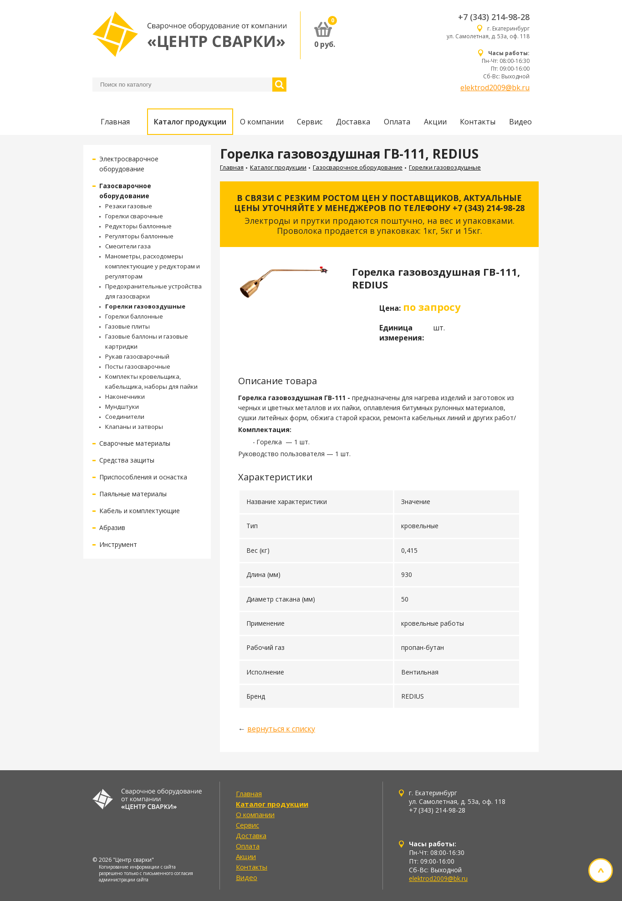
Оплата (397, 122)
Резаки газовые (128, 206)
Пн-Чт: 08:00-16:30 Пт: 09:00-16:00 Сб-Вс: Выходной (506, 64)
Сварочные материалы (134, 443)
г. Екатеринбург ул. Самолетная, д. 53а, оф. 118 (488, 32)
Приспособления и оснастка (143, 477)
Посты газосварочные (137, 366)
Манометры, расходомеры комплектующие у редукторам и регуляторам (152, 266)
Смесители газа (128, 246)
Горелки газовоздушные (145, 306)
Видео (520, 122)
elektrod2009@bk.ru (495, 87)
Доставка (353, 122)
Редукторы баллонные (138, 226)
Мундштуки (122, 406)
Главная (115, 122)
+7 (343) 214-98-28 (494, 16)
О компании (262, 122)
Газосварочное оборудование (358, 167)
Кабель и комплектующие (139, 510)
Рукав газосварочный (137, 356)
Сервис (309, 122)
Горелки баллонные (134, 316)
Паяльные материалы (133, 493)
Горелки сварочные (134, 216)
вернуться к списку (281, 729)
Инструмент (118, 544)
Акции (435, 122)
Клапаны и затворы (134, 426)
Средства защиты (126, 460)
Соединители (124, 416)
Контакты (477, 122)
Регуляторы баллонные (139, 236)
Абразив (112, 527)
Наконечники (125, 396)
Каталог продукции (190, 122)
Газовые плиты (127, 326)
